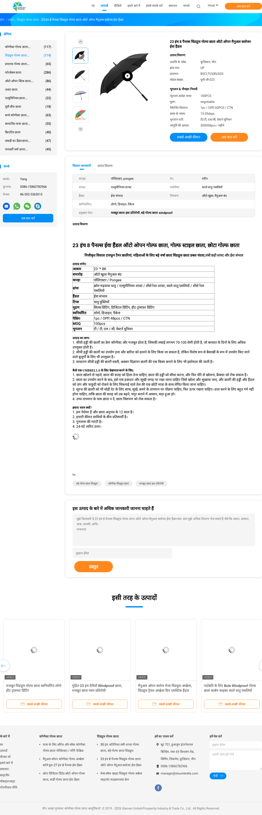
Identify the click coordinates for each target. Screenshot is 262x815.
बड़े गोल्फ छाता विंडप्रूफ (87, 483)
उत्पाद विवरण (104, 165)
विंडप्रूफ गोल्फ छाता (108, 736)
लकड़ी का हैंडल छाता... (28, 141)
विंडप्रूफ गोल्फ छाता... (28, 55)
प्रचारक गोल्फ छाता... (28, 64)
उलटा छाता (28, 89)
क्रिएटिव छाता (28, 132)
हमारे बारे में (6, 763)
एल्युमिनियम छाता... (28, 98)
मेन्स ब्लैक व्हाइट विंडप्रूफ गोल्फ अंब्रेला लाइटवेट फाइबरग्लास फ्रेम (121, 776)
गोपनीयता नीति (8, 787)
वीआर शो (5, 757)
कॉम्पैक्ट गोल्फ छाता (50, 736)
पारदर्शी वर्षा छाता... (28, 149)
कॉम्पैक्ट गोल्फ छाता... (28, 47)
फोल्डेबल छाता (28, 72)
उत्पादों (3, 750)
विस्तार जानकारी (81, 165)
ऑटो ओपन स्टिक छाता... (28, 81)
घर (1, 744)
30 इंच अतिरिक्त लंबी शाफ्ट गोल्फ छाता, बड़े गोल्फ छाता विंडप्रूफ (119, 747)
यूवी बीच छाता (28, 106)
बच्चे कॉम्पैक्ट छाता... (28, 115)
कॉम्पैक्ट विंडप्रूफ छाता (118, 483)
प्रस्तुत (93, 566)
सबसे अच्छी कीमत (188, 137)
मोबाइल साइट (7, 781)
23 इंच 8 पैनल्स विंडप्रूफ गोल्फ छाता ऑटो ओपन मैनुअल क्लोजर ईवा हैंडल (120, 762)
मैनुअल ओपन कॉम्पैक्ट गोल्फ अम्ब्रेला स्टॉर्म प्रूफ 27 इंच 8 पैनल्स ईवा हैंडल (63, 762)
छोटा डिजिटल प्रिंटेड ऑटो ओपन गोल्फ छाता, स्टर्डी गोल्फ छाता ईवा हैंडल (64, 776)
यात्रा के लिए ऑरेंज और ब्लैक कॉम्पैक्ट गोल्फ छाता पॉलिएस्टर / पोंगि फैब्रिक (64, 747)
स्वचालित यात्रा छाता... (28, 123)
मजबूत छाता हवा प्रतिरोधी (151, 483)
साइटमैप (4, 775)
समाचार (4, 769)
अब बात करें (243, 6)
